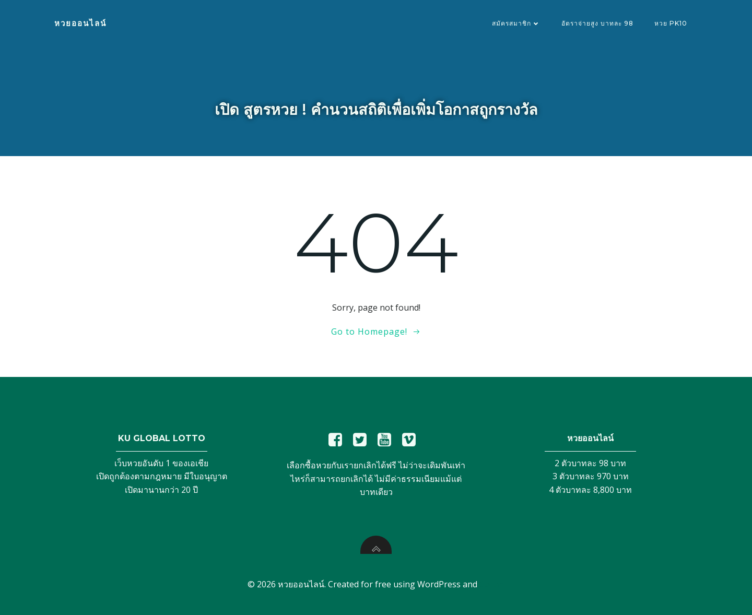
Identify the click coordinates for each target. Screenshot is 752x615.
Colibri (492, 584)
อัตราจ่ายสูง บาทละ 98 (597, 23)
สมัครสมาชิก (516, 23)
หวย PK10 (670, 23)
